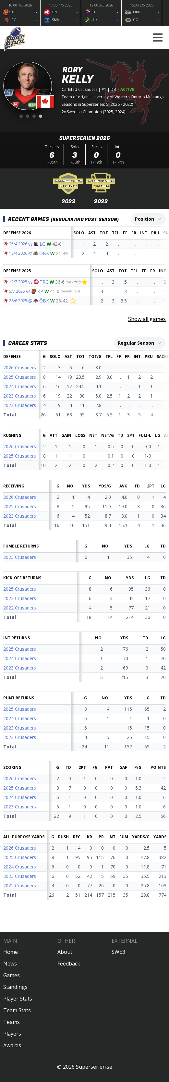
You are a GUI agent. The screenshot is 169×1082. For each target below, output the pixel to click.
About (64, 951)
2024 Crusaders (19, 386)
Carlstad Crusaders (79, 89)
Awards (12, 1045)
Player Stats (17, 998)
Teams (11, 1022)
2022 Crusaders (19, 405)
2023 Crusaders (19, 396)
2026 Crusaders (19, 367)
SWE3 (118, 951)
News (10, 963)
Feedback (68, 963)
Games (11, 975)
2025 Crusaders (19, 377)
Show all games (147, 319)
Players (12, 1033)
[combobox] (148, 219)
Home (10, 951)
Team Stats (17, 1010)
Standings (15, 986)
